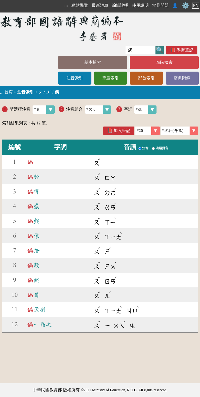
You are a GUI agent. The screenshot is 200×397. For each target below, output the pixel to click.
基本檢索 (92, 62)
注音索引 (74, 78)
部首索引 (146, 78)
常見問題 (160, 5)
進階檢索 (164, 62)
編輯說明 (120, 5)
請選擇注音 (32, 109)
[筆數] (147, 131)
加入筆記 (122, 130)
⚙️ (186, 5)
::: (66, 5)
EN (195, 5)
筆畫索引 (110, 78)
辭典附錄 (182, 78)
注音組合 (88, 109)
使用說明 (140, 5)
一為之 (39, 324)
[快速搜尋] (140, 50)
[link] (179, 131)
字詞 (140, 109)
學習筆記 (185, 50)
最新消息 (100, 5)
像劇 (36, 309)
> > (29, 92)
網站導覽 (79, 5)
